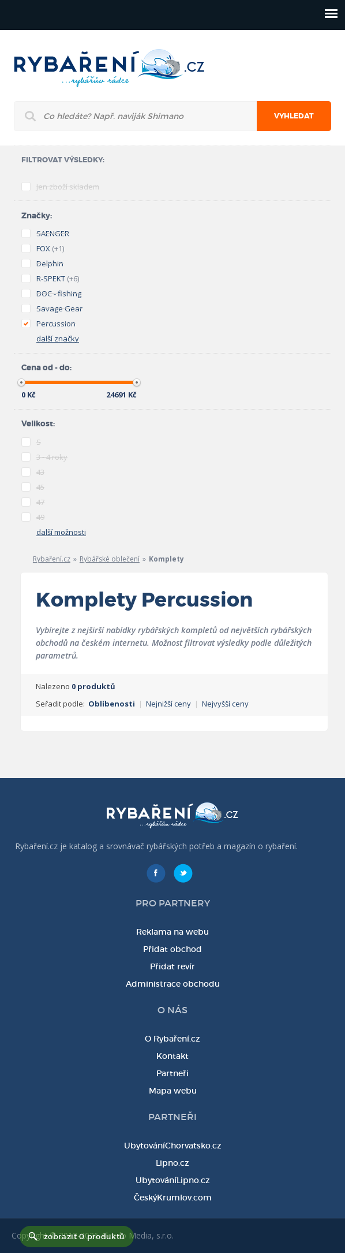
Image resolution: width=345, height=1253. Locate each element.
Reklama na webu (172, 932)
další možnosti (61, 532)
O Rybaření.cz (172, 1038)
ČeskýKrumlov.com (173, 1197)
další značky (57, 338)
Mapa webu (173, 1090)
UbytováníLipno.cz (173, 1180)
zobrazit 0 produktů (84, 1236)
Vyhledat (294, 116)
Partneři (172, 1073)
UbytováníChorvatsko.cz (173, 1145)
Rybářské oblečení (110, 559)
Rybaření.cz (51, 559)
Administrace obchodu (173, 984)
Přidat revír (172, 966)
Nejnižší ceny (168, 703)
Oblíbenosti (111, 703)
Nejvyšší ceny (225, 703)
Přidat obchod (172, 949)
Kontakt (172, 1056)
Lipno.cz (172, 1163)
